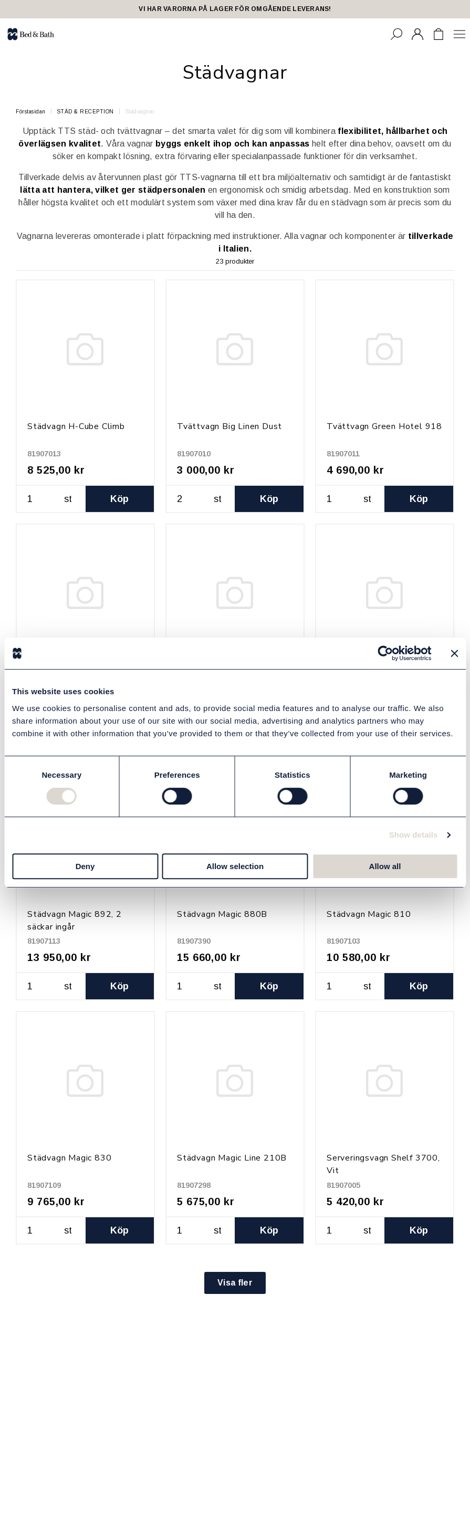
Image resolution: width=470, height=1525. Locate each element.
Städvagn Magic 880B (222, 914)
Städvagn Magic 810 (369, 914)
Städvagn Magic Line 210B (232, 1158)
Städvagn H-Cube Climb (76, 426)
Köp (119, 499)
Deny (85, 866)
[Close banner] (454, 653)
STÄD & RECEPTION (85, 111)
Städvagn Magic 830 (69, 1158)
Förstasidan (31, 111)
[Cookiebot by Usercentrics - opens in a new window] (385, 653)
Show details (413, 834)
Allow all (385, 866)
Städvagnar (140, 111)
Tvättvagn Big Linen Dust (229, 426)
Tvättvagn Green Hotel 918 (384, 426)
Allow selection (235, 866)
